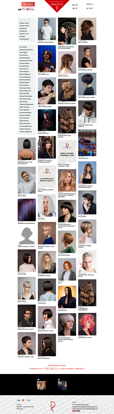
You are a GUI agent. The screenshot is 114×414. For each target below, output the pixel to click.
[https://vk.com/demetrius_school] (38, 379)
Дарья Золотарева (25, 124)
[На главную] (57, 6)
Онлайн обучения (25, 39)
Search (89, 8)
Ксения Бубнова (24, 72)
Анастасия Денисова (26, 126)
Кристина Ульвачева (25, 113)
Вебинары (23, 36)
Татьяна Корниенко (25, 77)
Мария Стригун (24, 69)
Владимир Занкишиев (26, 61)
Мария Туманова (24, 107)
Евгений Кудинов (25, 83)
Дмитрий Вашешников (26, 50)
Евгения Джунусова (25, 91)
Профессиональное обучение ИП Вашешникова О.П (84, 409)
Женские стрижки (25, 23)
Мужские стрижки (25, 26)
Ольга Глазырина (24, 118)
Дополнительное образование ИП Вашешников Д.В (84, 407)
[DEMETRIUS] (53, 406)
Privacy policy (20, 409)
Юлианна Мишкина (25, 129)
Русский (78, 411)
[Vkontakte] (41, 385)
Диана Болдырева (25, 58)
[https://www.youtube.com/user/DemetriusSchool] (59, 379)
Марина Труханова (25, 80)
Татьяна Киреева (24, 64)
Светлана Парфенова (26, 132)
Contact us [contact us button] (89, 4)
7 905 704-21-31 (51, 368)
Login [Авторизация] (75, 5)
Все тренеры (23, 47)
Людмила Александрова (26, 105)
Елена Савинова (24, 85)
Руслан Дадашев (24, 110)
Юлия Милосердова (25, 99)
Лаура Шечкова (24, 121)
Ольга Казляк (23, 102)
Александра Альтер (25, 88)
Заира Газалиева (24, 94)
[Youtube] (62, 385)
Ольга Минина (24, 55)
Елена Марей (23, 53)
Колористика (23, 28)
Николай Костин (24, 66)
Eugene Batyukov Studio (83, 404)
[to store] (28, 4)
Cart (75, 8)
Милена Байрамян (25, 75)
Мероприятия (24, 31)
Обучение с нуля (24, 34)
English (74, 411)
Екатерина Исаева (25, 116)
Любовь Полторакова (26, 96)
